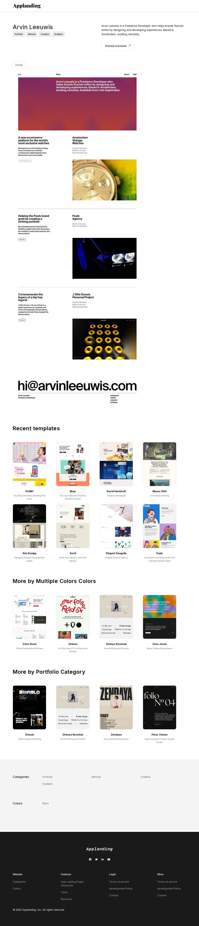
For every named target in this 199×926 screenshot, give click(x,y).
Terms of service (119, 881)
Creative (145, 776)
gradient (58, 34)
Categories (19, 881)
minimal (31, 34)
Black (45, 803)
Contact (113, 895)
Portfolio (47, 776)
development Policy (121, 888)
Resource (66, 899)
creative (45, 34)
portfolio (19, 34)
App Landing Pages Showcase (72, 883)
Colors (17, 888)
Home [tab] (19, 64)
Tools (64, 892)
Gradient (47, 783)
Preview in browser (117, 45)
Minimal (96, 776)
